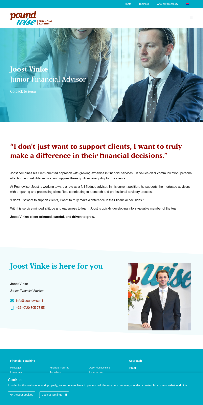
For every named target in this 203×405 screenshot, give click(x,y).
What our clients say (167, 4)
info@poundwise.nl (29, 300)
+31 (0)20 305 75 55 (30, 307)
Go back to (23, 91)
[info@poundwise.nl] (12, 301)
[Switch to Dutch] (187, 3)
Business (144, 4)
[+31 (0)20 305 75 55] (12, 308)
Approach (135, 360)
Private (127, 4)
